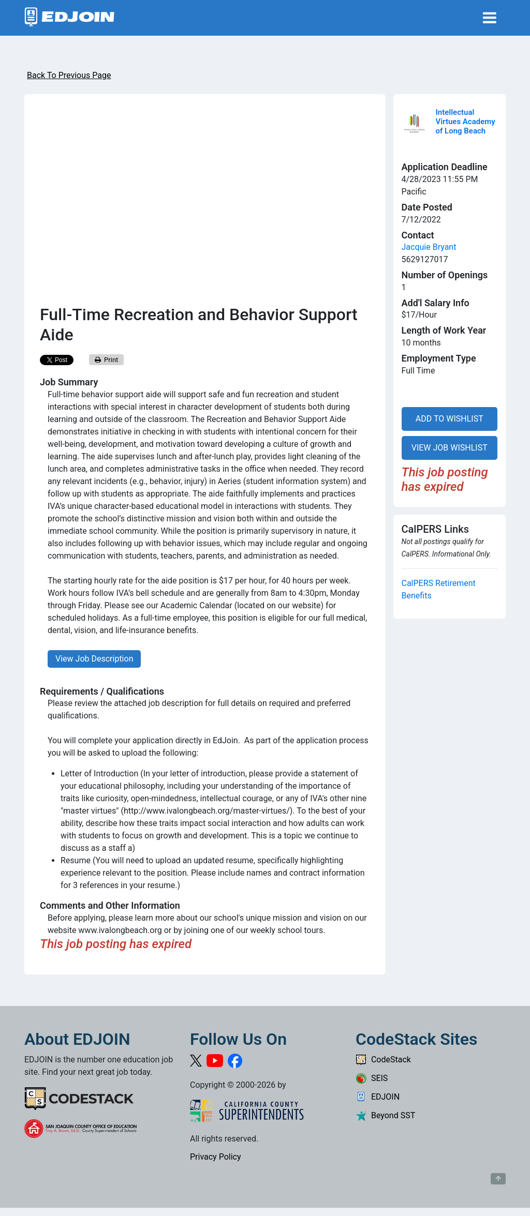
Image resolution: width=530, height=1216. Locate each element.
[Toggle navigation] (489, 17)
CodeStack (383, 1059)
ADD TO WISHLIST (449, 419)
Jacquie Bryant (429, 247)
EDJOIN (378, 1097)
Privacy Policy (215, 1157)
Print (107, 360)
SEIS (372, 1078)
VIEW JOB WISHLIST (449, 448)
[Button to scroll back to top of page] (498, 1178)
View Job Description (94, 659)
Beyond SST (385, 1115)
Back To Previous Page (69, 75)
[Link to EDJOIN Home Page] (69, 18)
